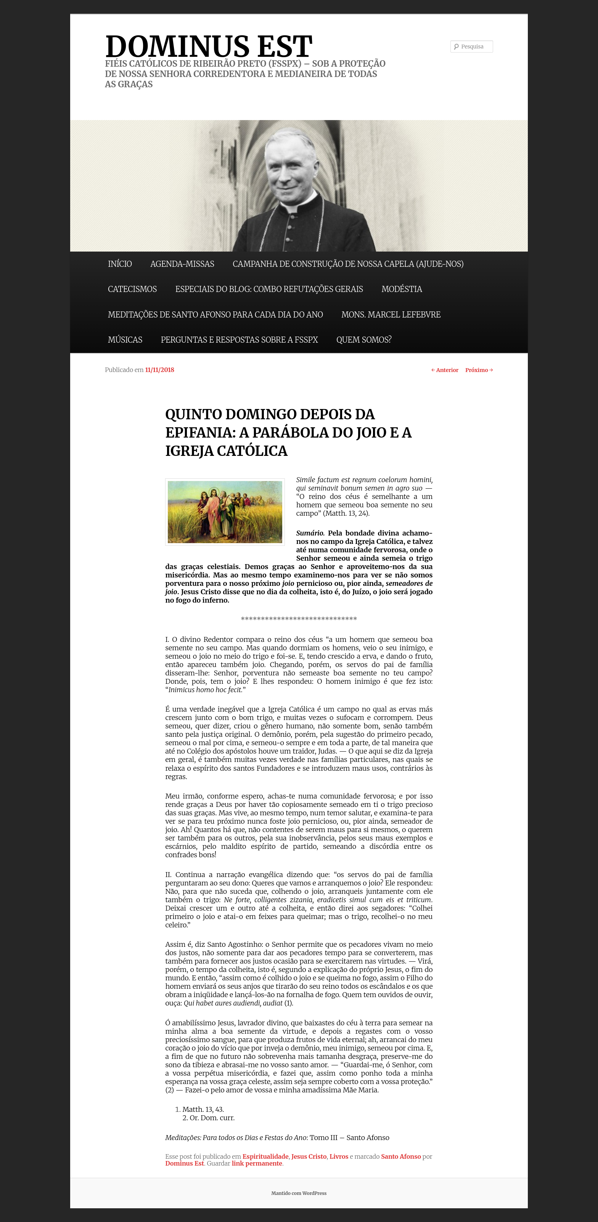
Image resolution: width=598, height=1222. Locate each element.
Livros (339, 1156)
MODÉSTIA (402, 289)
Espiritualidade (266, 1156)
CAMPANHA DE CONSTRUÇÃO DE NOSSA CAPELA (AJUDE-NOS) (348, 264)
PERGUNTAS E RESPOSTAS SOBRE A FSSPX (239, 340)
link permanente (257, 1163)
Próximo (479, 370)
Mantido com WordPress (298, 1193)
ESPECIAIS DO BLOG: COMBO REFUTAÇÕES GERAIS (269, 289)
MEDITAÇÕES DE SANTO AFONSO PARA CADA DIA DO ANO (215, 314)
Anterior (444, 370)
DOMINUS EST (209, 46)
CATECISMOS (132, 289)
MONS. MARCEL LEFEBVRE (390, 314)
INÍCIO (120, 264)
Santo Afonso (401, 1156)
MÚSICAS (125, 340)
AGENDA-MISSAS (182, 264)
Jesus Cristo (308, 1156)
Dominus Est (184, 1163)
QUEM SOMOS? (364, 340)
